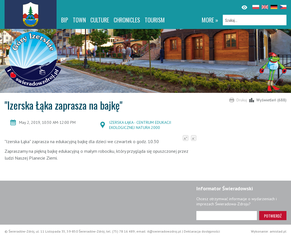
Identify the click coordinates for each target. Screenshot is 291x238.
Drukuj (241, 100)
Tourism (155, 20)
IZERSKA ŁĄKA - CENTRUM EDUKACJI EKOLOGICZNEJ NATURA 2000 (140, 125)
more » (210, 20)
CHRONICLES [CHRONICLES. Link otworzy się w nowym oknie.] (127, 20)
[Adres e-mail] (227, 215)
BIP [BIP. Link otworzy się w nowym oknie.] (64, 20)
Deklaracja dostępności (202, 231)
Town (79, 20)
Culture (99, 20)
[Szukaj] (254, 20)
